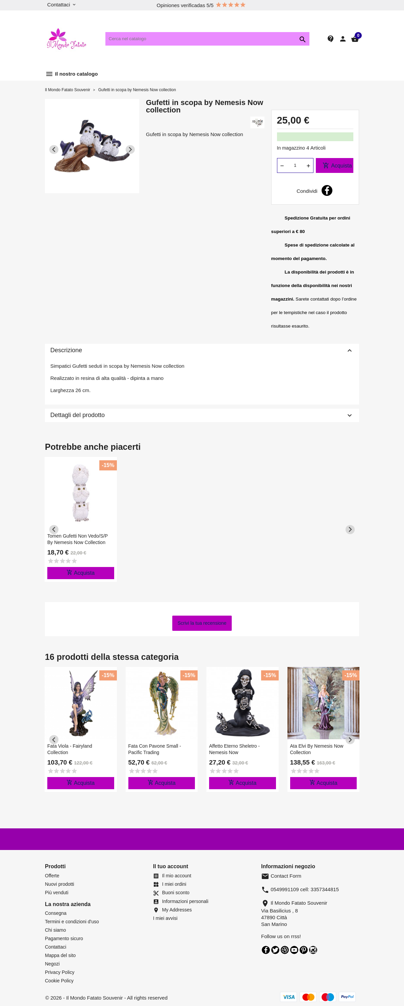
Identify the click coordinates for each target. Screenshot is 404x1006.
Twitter (275, 950)
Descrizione (202, 350)
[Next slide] (130, 149)
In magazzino (291, 148)
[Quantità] (295, 165)
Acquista (337, 165)
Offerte (52, 875)
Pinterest (304, 950)
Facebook (266, 950)
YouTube (294, 950)
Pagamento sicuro (64, 938)
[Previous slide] (53, 149)
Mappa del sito (60, 955)
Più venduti (56, 892)
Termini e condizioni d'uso (72, 921)
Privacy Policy (59, 972)
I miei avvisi (165, 918)
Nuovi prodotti (59, 884)
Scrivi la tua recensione (202, 623)
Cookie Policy (59, 980)
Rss (285, 950)
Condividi (327, 190)
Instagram (313, 950)
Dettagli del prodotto (202, 415)
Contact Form (281, 876)
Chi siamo (55, 930)
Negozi (52, 963)
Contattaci (55, 947)
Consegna (56, 913)
